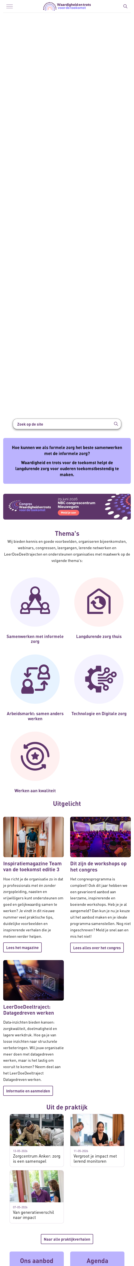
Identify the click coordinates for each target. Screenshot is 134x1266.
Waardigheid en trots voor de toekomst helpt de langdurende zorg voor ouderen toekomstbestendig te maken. (67, 468)
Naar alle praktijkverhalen (67, 1239)
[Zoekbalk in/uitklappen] (125, 6)
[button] (116, 424)
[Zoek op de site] (67, 424)
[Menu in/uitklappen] (9, 6)
